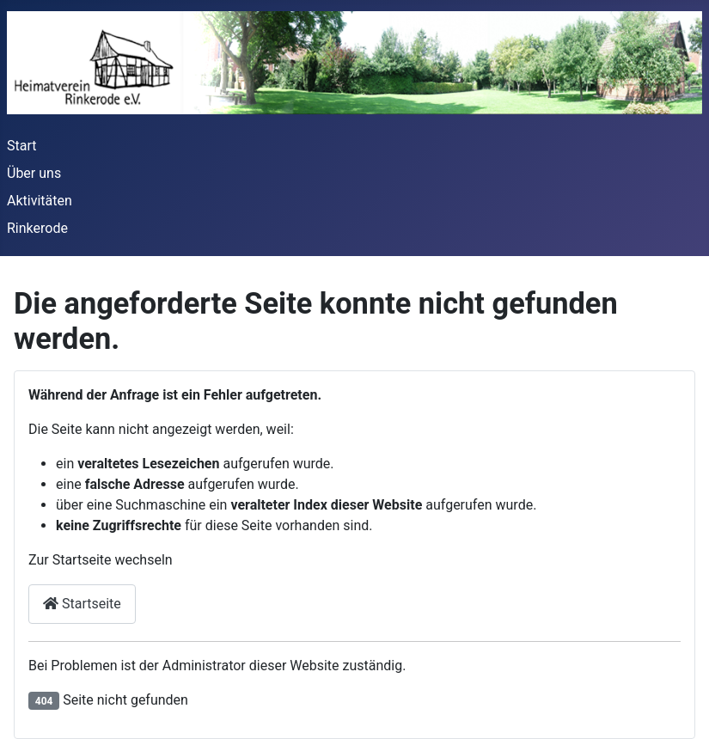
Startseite (82, 603)
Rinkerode (37, 228)
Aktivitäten (39, 200)
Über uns (34, 173)
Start (21, 145)
